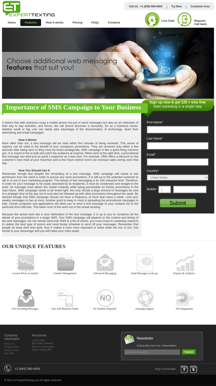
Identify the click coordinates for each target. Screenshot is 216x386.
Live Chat (167, 20)
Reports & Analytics (185, 263)
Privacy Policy (11, 346)
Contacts (114, 22)
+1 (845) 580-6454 (27, 368)
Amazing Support (145, 298)
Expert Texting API (42, 349)
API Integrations (185, 298)
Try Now (176, 6)
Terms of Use (11, 350)
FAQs (95, 22)
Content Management (65, 263)
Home (12, 22)
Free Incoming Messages (26, 298)
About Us (9, 343)
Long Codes (38, 340)
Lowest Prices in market (26, 263)
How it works (54, 22)
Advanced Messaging (105, 263)
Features (31, 22)
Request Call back (200, 22)
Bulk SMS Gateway (42, 343)
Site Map (9, 353)
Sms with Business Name (65, 298)
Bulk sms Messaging (43, 346)
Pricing (77, 22)
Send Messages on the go (145, 263)
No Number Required (105, 298)
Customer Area (200, 6)
